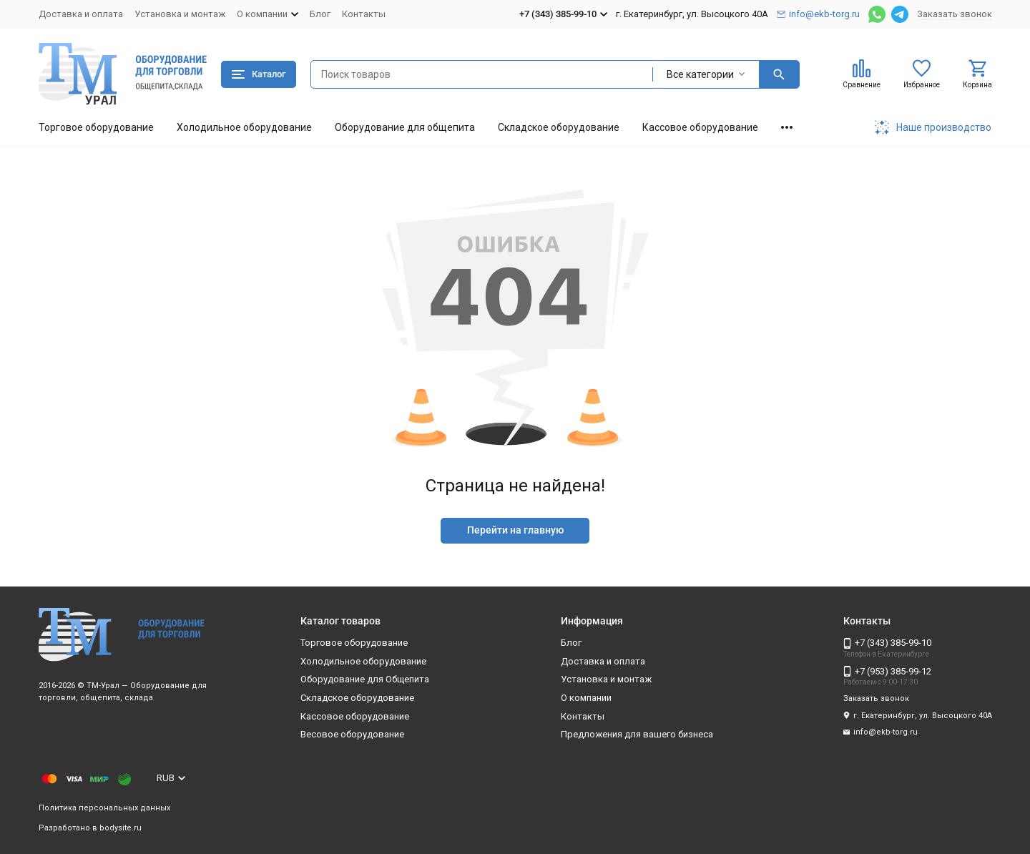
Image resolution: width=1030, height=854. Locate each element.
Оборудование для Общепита (364, 679)
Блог (320, 14)
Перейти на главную (515, 530)
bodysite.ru (120, 828)
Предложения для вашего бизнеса (637, 734)
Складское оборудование (558, 127)
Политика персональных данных (104, 808)
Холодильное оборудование (244, 127)
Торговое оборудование (96, 127)
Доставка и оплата (81, 14)
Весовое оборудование (352, 734)
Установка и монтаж (179, 14)
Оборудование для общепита (405, 127)
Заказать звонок (954, 14)
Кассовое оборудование (700, 127)
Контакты (364, 14)
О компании (586, 697)
